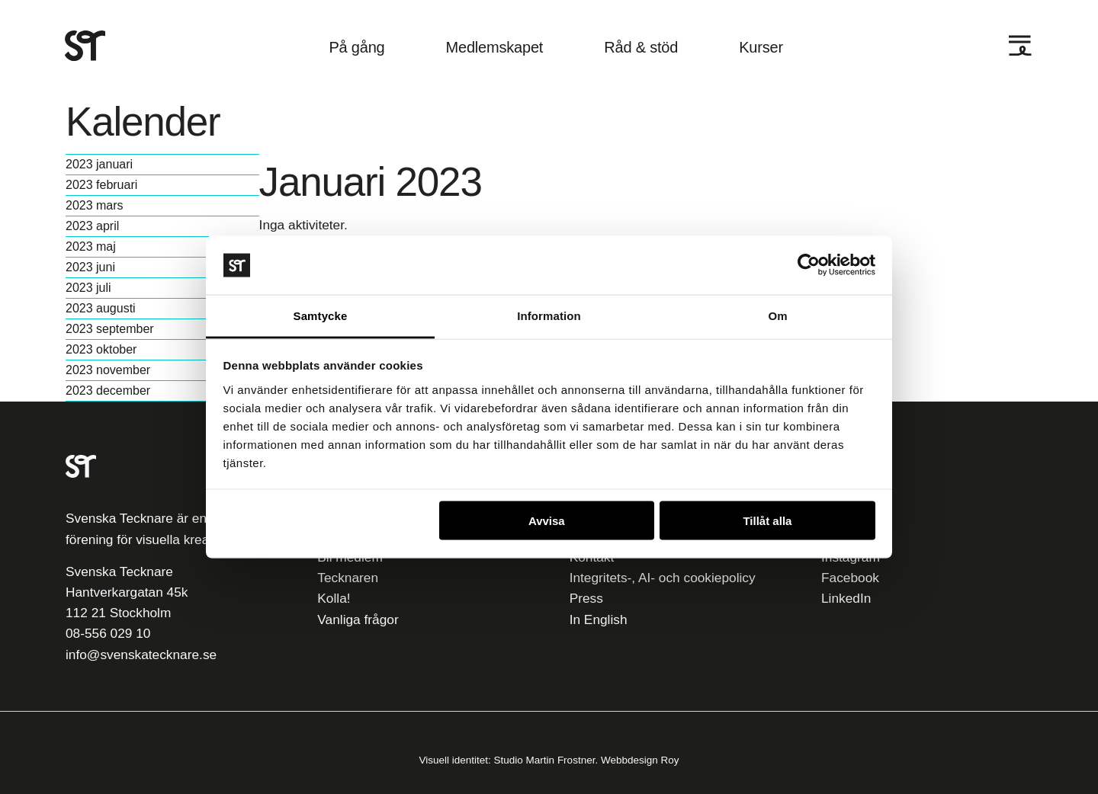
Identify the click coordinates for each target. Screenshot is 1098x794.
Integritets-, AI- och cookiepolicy (663, 577)
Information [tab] (549, 315)
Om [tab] (777, 315)
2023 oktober (101, 350)
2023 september (110, 329)
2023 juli (88, 288)
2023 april (92, 226)
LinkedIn (846, 598)
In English (599, 619)
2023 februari (101, 185)
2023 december (108, 391)
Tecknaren (347, 577)
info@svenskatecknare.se (141, 654)
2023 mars (95, 206)
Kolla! (333, 598)
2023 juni (90, 267)
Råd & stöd (641, 47)
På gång (356, 47)
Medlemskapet (495, 47)
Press (586, 598)
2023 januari (99, 164)
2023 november (108, 370)
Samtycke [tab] (321, 315)
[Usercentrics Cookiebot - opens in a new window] (808, 265)
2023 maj (91, 247)
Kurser (761, 47)
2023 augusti (101, 309)
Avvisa (546, 520)
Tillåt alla (767, 520)
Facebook (850, 577)
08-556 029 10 (108, 633)
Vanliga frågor (357, 619)
